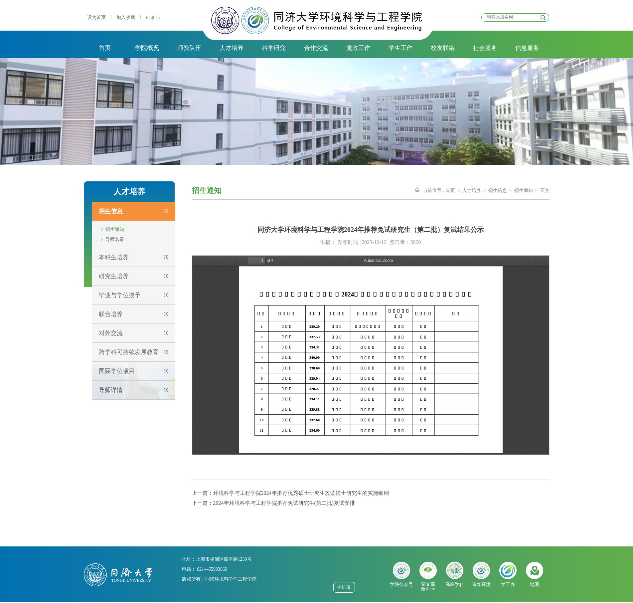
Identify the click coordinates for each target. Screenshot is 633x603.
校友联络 (443, 48)
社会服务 (485, 48)
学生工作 (400, 48)
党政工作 (358, 48)
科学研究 (274, 48)
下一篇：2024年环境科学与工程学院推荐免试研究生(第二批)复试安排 (273, 503)
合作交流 (316, 48)
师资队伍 (189, 48)
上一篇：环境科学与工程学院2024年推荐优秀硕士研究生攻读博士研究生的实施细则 (290, 493)
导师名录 (114, 239)
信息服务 (527, 48)
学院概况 (147, 48)
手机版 (344, 587)
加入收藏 (125, 17)
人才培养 (231, 48)
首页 (105, 48)
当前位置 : (433, 190)
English (153, 17)
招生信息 (497, 190)
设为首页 (96, 17)
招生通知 (114, 229)
